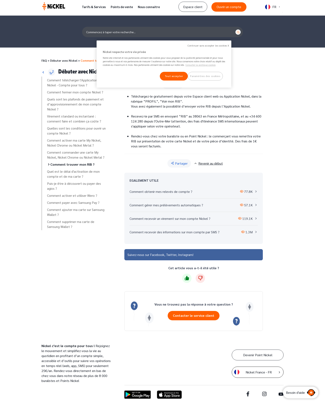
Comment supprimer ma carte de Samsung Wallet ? (70, 224)
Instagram (185, 254)
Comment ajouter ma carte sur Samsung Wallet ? (75, 212)
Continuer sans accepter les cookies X (208, 45)
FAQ (44, 60)
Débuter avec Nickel (63, 60)
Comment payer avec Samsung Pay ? (73, 202)
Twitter (171, 254)
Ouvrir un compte (229, 7)
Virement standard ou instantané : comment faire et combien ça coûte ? (74, 118)
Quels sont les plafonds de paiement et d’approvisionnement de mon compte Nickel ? (75, 104)
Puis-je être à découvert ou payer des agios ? (74, 186)
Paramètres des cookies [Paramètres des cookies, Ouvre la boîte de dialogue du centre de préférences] (205, 76)
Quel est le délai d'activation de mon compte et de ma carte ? (73, 174)
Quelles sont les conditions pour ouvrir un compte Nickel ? (76, 130)
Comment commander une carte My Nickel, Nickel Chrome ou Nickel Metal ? (75, 154)
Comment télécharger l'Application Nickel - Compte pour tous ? (72, 82)
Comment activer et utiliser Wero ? (72, 195)
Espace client (193, 7)
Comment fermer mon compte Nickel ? (75, 92)
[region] (164, 64)
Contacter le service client (193, 315)
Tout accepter (174, 76)
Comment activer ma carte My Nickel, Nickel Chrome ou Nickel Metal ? (74, 142)
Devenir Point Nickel (257, 355)
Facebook (157, 254)
